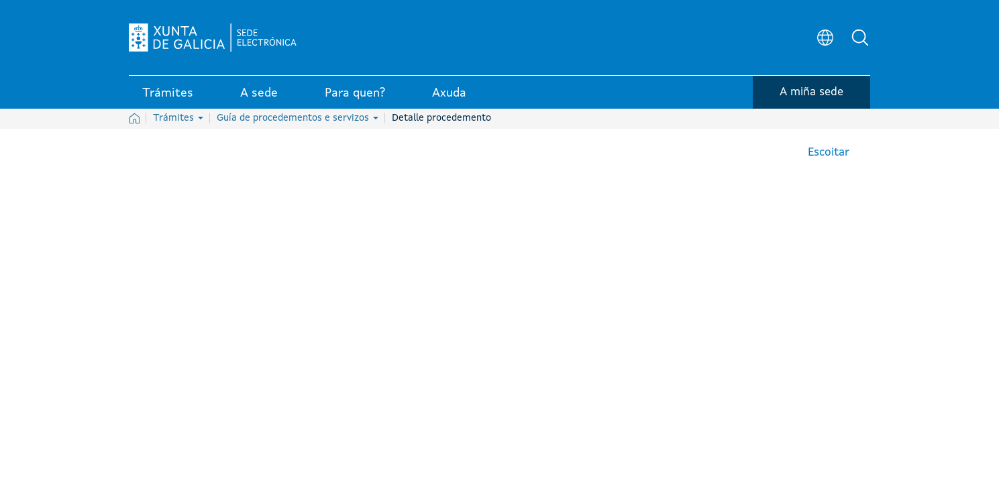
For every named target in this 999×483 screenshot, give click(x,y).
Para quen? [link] (355, 93)
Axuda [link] (449, 93)
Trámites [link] (167, 93)
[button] (860, 38)
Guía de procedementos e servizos (297, 118)
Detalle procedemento (441, 118)
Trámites (178, 118)
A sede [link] (259, 93)
